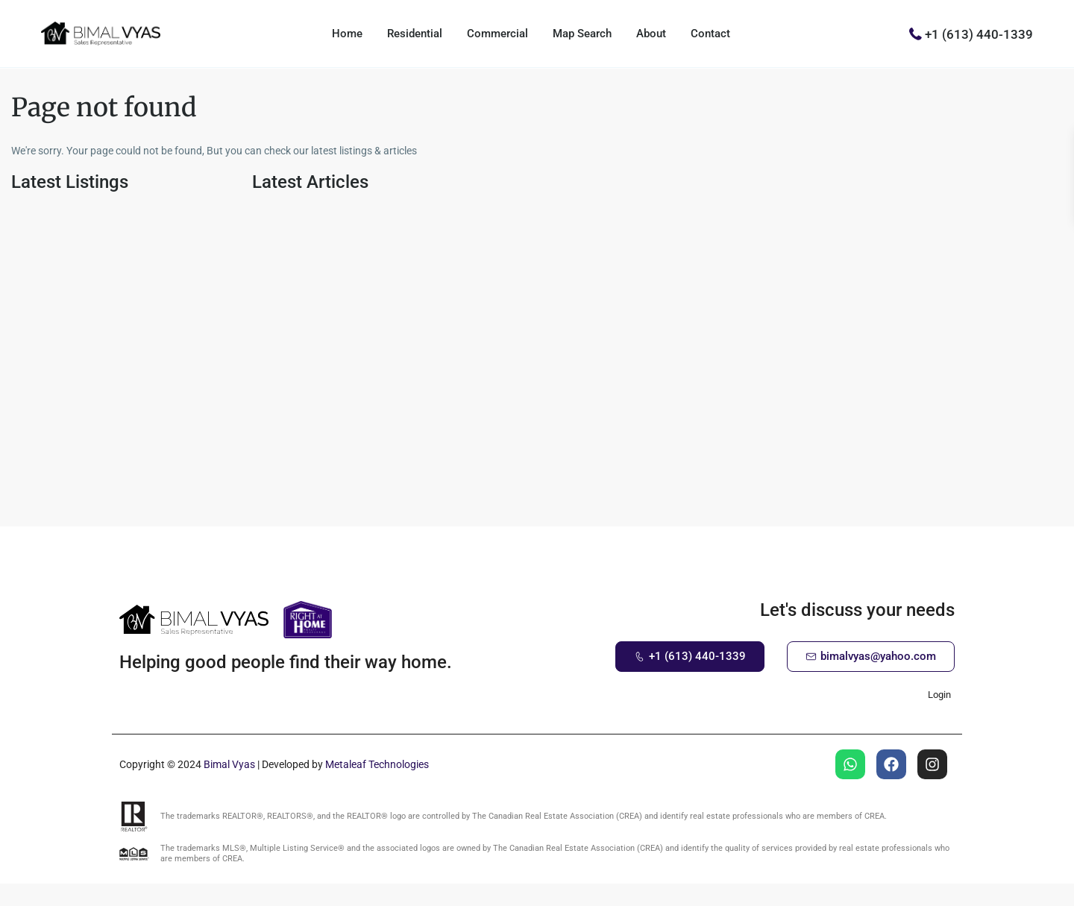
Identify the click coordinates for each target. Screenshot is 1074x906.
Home (347, 33)
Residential (414, 33)
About (651, 33)
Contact (710, 33)
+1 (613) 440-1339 (979, 33)
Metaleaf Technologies (377, 764)
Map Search (582, 33)
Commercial (497, 33)
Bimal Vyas (229, 764)
